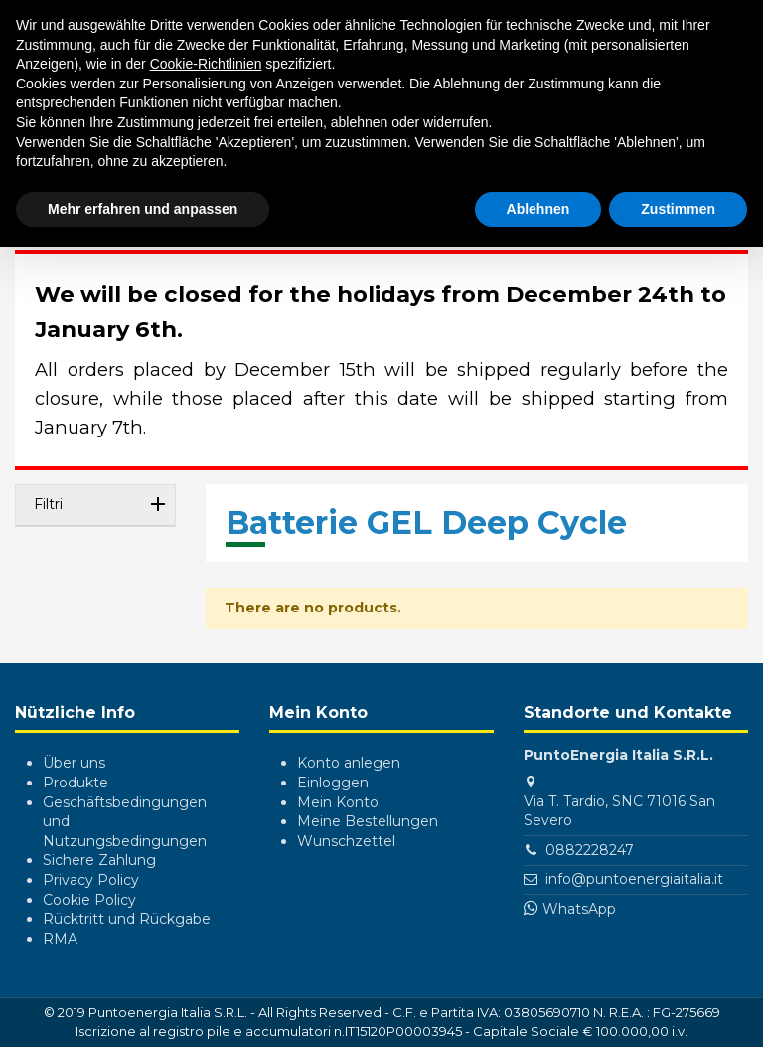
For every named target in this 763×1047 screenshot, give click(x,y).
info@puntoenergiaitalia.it (634, 879)
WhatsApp (579, 909)
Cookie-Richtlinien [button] (206, 64)
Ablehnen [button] (538, 209)
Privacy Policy (91, 880)
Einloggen (333, 782)
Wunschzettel (346, 841)
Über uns (74, 763)
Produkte (75, 782)
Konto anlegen (348, 763)
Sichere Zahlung (99, 860)
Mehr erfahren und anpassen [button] (142, 209)
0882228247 (589, 850)
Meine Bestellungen (367, 821)
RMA (60, 939)
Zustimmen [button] (678, 209)
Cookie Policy (89, 900)
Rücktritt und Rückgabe (127, 919)
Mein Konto (338, 802)
